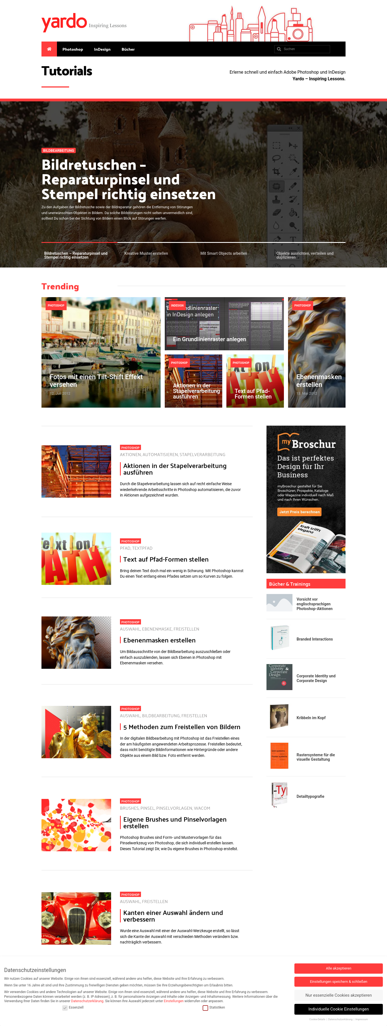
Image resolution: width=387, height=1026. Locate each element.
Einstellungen (174, 1001)
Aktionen (130, 454)
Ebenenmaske (157, 629)
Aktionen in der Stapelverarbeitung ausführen (196, 391)
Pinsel (147, 808)
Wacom (202, 808)
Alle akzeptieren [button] (338, 968)
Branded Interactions (315, 639)
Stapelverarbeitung (202, 454)
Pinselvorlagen (174, 808)
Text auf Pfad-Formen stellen (253, 394)
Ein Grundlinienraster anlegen (209, 339)
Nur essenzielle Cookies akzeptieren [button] (338, 995)
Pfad (125, 548)
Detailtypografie (310, 796)
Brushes (129, 808)
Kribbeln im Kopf (311, 718)
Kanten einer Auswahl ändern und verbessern (173, 915)
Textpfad (142, 548)
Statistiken (214, 1007)
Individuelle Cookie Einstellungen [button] (338, 1009)
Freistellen (186, 629)
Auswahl (130, 629)
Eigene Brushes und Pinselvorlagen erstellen (175, 822)
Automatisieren (160, 454)
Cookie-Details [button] (317, 1019)
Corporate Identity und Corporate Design (316, 678)
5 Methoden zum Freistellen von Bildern (181, 726)
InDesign (102, 49)
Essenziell (72, 1007)
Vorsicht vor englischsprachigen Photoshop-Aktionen (315, 604)
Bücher (128, 49)
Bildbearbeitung (58, 150)
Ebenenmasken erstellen (319, 381)
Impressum (361, 1019)
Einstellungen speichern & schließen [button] (338, 981)
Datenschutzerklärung (87, 1001)
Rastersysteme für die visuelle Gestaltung (316, 757)
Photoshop (72, 49)
